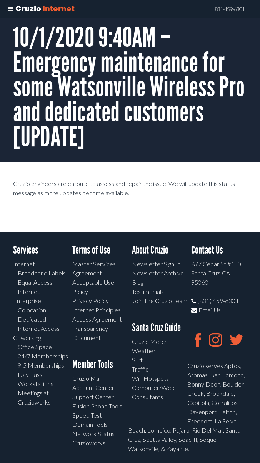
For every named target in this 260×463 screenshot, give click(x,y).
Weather (144, 350)
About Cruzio (150, 250)
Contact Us (207, 250)
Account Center (93, 387)
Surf (137, 359)
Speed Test (87, 415)
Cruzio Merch (150, 341)
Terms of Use (91, 250)
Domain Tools (90, 424)
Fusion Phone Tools (97, 406)
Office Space (35, 346)
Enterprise (27, 300)
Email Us (206, 310)
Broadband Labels (42, 273)
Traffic (140, 369)
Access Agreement (97, 319)
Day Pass (30, 374)
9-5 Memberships (41, 365)
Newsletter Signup (156, 263)
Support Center (93, 396)
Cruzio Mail (87, 378)
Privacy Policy (90, 300)
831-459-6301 (230, 9)
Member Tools (92, 364)
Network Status (93, 433)
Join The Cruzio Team (159, 300)
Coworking (27, 337)
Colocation (32, 310)
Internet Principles (96, 310)
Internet (24, 263)
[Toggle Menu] (10, 9)
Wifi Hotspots (150, 378)
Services (25, 250)
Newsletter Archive (158, 273)
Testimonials (148, 291)
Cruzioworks (88, 442)
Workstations (35, 383)
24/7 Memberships (43, 356)
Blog (137, 282)
